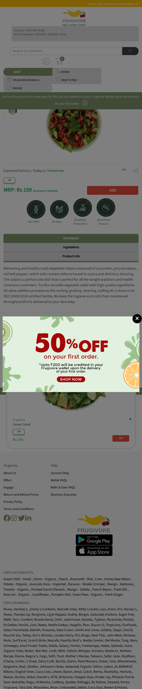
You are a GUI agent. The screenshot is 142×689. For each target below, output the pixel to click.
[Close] (137, 318)
